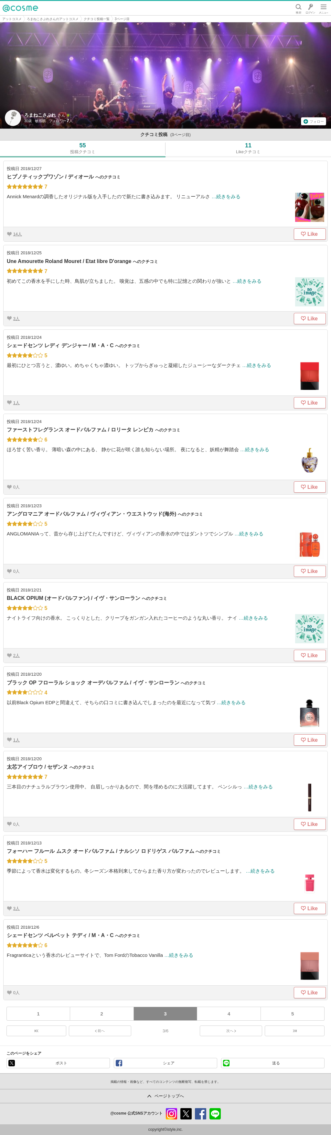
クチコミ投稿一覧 (97, 19)
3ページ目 (122, 19)
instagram (171, 1113)
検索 (299, 8)
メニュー (323, 8)
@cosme (20, 8)
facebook (200, 1113)
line (215, 1113)
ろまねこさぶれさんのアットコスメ (53, 19)
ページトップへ (169, 1096)
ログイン (310, 8)
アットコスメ (12, 19)
